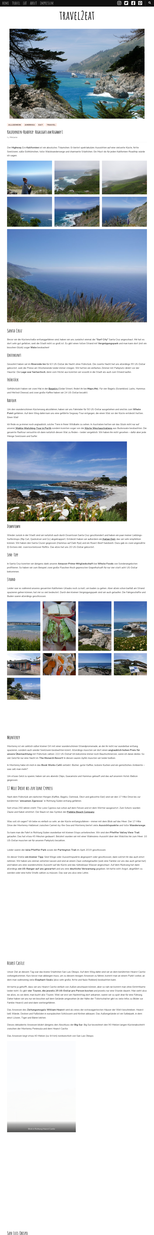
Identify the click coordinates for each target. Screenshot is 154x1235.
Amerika (30, 125)
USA (11, 1205)
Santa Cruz (118, 1199)
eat (25, 3)
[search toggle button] (149, 2)
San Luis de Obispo (100, 1199)
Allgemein (14, 125)
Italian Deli (108, 539)
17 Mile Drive (14, 1199)
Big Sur (28, 1199)
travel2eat (77, 15)
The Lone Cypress (135, 1199)
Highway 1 (41, 1199)
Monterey (69, 1199)
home (5, 3)
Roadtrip (82, 1199)
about (33, 3)
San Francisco (41, 1135)
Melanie (13, 137)
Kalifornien (55, 1199)
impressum (47, 3)
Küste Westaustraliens (98, 428)
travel (16, 3)
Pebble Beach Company (80, 837)
